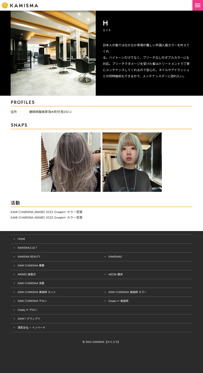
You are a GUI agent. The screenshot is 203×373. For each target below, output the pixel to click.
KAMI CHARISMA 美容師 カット (37, 292)
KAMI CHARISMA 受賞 (31, 283)
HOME (21, 239)
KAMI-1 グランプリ (29, 319)
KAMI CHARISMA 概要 (31, 266)
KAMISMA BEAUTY (29, 257)
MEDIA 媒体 (116, 274)
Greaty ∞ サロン (27, 310)
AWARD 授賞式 (27, 274)
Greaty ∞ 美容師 (118, 301)
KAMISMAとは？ (27, 248)
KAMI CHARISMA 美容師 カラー (128, 292)
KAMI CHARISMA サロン (32, 301)
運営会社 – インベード (31, 328)
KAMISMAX (115, 257)
